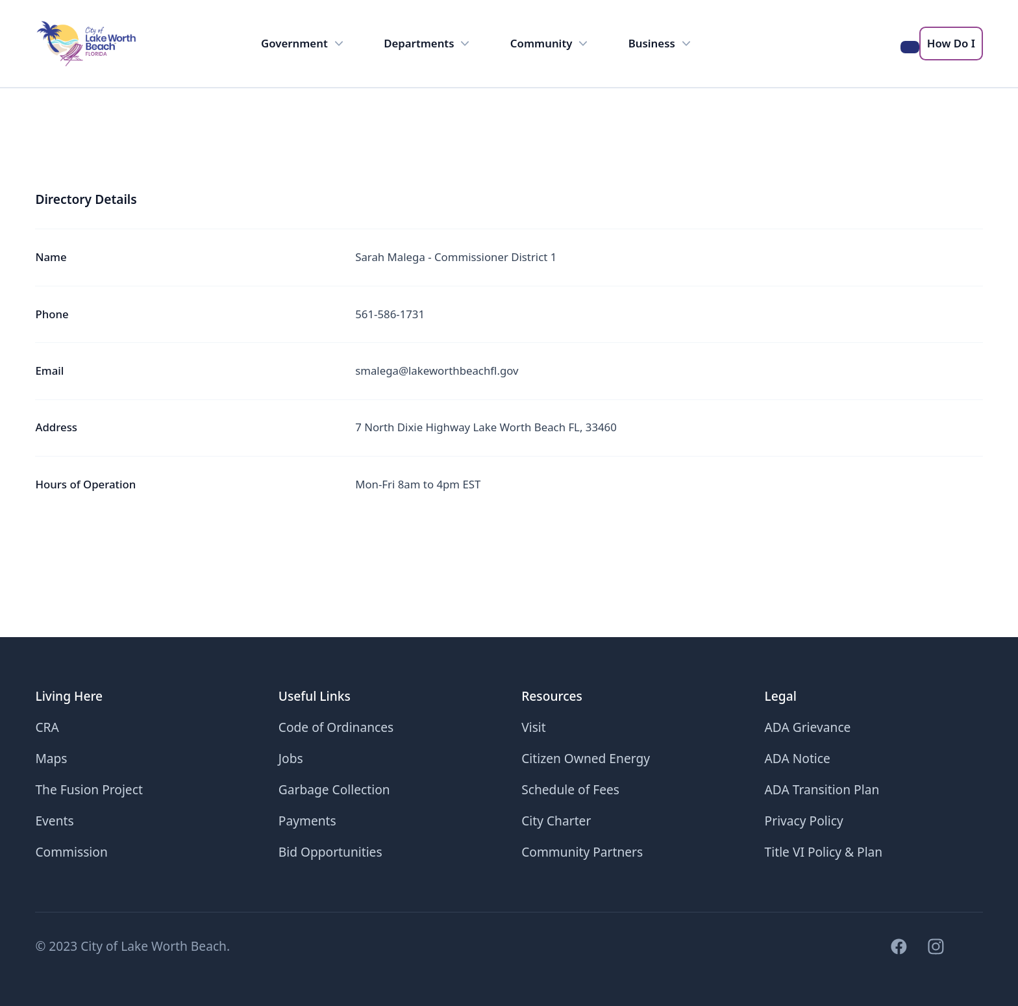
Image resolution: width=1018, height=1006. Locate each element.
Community (550, 43)
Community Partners (582, 852)
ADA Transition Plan (822, 789)
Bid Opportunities (330, 852)
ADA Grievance (808, 727)
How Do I (951, 43)
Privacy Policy (804, 820)
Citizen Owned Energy (585, 758)
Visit (533, 727)
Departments (428, 43)
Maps (51, 758)
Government (304, 43)
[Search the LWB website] (909, 47)
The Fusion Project (88, 789)
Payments (307, 820)
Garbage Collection (334, 789)
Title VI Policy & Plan (824, 852)
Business (661, 43)
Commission (71, 852)
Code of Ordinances (336, 727)
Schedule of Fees (570, 789)
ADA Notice (797, 758)
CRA (46, 727)
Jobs (291, 758)
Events (54, 820)
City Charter (556, 820)
